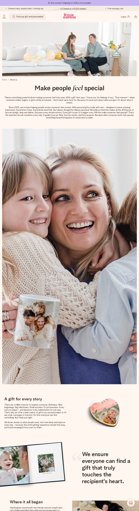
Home (4, 80)
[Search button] (14, 16)
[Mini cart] (134, 16)
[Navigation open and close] (4, 17)
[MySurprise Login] (125, 16)
